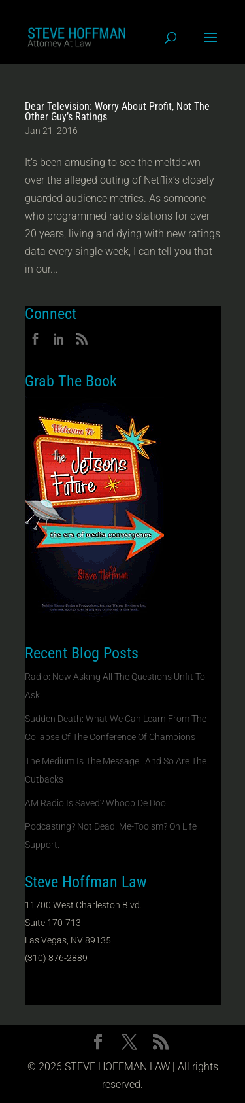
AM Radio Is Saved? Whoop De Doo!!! (98, 803)
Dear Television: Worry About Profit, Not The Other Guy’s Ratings (117, 111)
